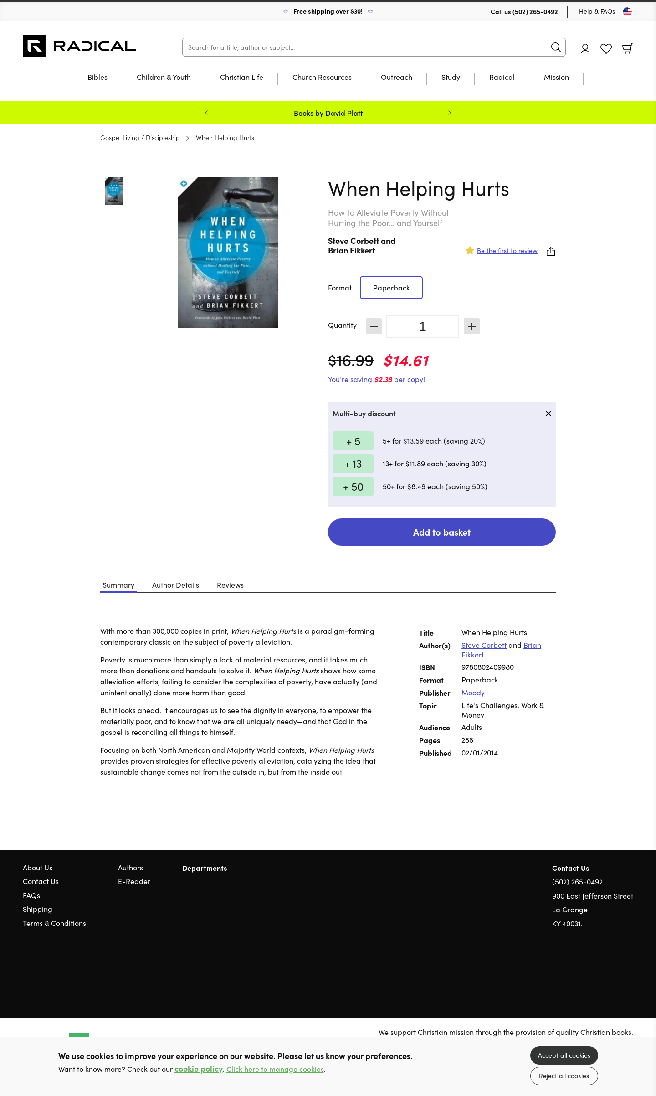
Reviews (230, 584)
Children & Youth (164, 77)
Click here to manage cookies (275, 1069)
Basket (627, 48)
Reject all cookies (564, 1075)
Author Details (175, 584)
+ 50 (353, 486)
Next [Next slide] (449, 112)
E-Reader (134, 881)
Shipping (37, 909)
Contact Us (41, 881)
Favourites (606, 49)
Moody (473, 692)
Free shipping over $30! (328, 11)
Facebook (612, 967)
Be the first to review (507, 250)
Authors (130, 867)
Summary (118, 584)
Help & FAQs (597, 11)
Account (585, 48)
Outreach (396, 77)
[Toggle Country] (627, 12)
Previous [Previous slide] (206, 112)
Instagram (628, 967)
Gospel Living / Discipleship (140, 137)
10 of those (80, 46)
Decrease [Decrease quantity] (374, 326)
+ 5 (353, 440)
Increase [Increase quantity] (472, 326)
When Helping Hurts (225, 137)
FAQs (31, 895)
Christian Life (241, 77)
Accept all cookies (564, 1055)
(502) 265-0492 (535, 11)
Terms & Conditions (54, 923)
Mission (556, 77)
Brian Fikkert (351, 250)
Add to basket (442, 532)
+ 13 (353, 463)
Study (450, 77)
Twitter (595, 967)
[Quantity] (422, 326)
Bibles (97, 77)
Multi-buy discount (364, 413)
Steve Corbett (353, 240)
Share (551, 251)
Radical (502, 77)
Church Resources (322, 77)
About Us (37, 867)
